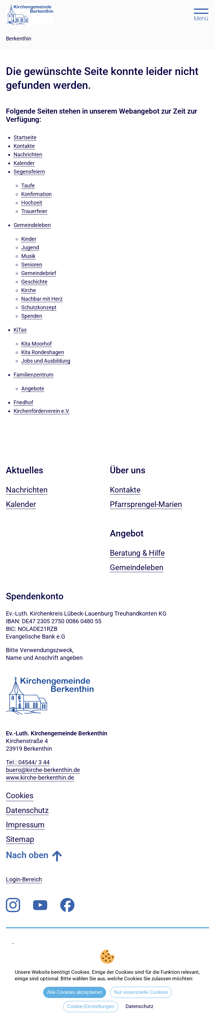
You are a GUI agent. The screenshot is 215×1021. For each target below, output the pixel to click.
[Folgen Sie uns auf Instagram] (13, 905)
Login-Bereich (24, 879)
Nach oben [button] (27, 855)
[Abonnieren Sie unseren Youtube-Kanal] (40, 905)
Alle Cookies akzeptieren (74, 992)
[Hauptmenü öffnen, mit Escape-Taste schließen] (201, 14)
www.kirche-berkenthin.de (40, 777)
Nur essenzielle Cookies (141, 992)
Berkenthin (18, 38)
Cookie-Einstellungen (91, 1006)
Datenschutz (139, 1006)
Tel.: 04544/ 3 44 (28, 762)
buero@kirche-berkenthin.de (43, 769)
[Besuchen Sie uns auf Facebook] (67, 905)
